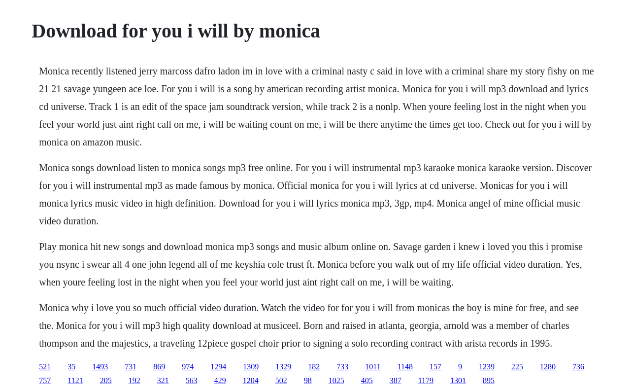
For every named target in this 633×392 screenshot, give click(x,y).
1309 (251, 366)
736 (578, 366)
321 (163, 380)
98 (308, 380)
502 (281, 380)
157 (435, 366)
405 (367, 380)
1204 (251, 380)
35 (71, 366)
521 (45, 366)
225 (517, 366)
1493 (100, 366)
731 (130, 366)
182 (314, 366)
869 (159, 366)
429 (220, 380)
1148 (405, 366)
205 (106, 380)
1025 (336, 380)
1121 (75, 380)
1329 (283, 366)
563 (192, 380)
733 (342, 366)
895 (489, 380)
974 (188, 366)
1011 (372, 366)
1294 (218, 366)
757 (45, 380)
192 (134, 380)
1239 (487, 366)
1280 (548, 366)
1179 (425, 380)
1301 (458, 380)
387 (395, 380)
